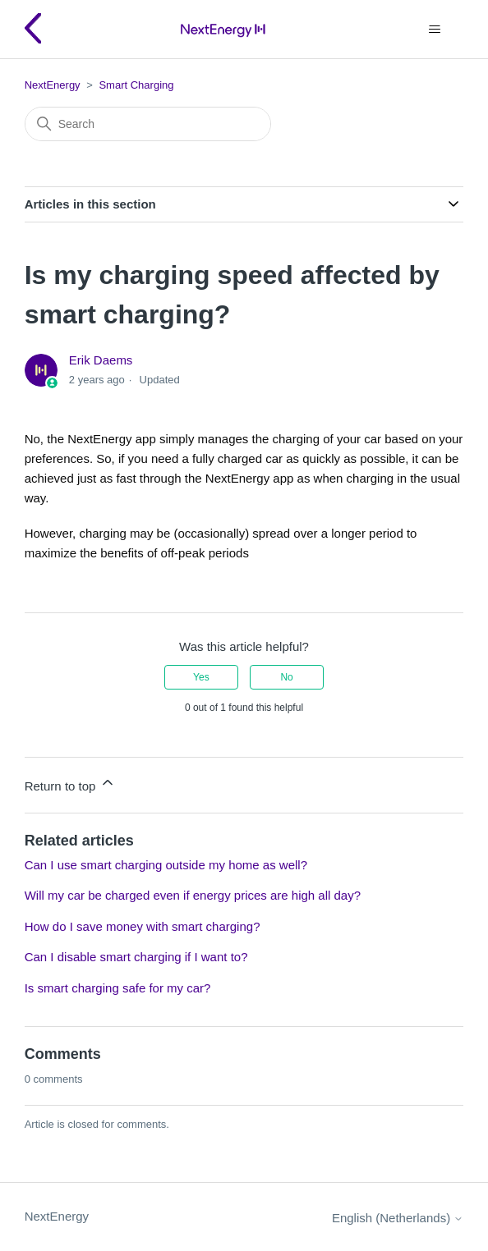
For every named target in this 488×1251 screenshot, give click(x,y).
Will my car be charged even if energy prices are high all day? (193, 895)
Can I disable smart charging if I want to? (136, 957)
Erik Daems (101, 360)
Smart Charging (136, 85)
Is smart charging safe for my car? (118, 988)
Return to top (70, 783)
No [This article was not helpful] (286, 677)
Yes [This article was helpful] (201, 677)
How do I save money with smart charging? (142, 926)
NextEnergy (53, 85)
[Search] (147, 124)
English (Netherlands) (397, 1218)
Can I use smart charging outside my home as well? (166, 865)
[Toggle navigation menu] (434, 29)
